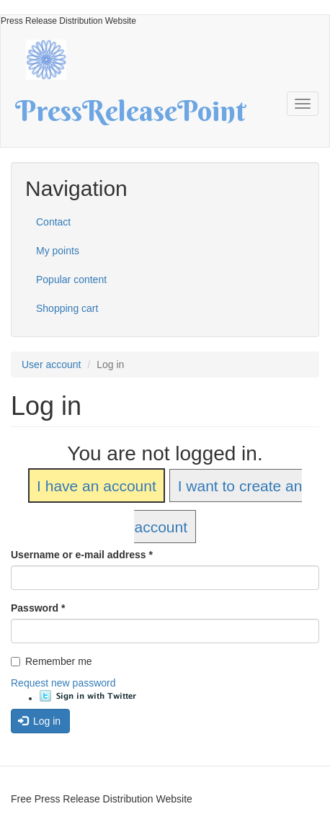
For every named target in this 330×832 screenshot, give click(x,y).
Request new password (63, 683)
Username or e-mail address (82, 554)
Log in (39, 721)
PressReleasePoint (130, 116)
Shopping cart (67, 308)
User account (51, 364)
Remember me (51, 661)
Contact (53, 222)
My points (57, 250)
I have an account (96, 486)
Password (38, 608)
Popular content (71, 279)
